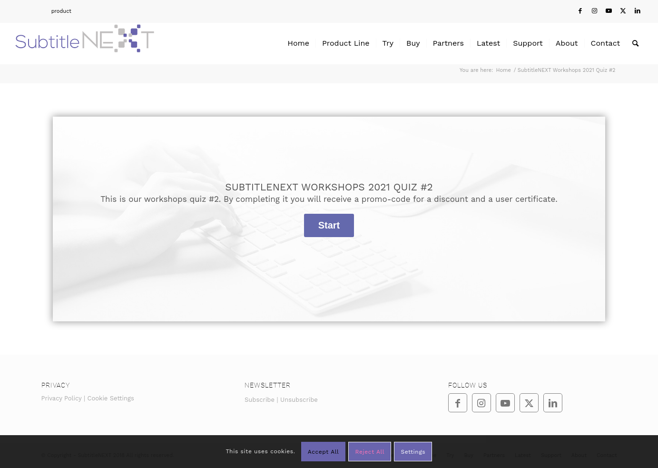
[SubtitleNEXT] (84, 43)
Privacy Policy (61, 398)
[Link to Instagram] (594, 11)
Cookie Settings (111, 398)
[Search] (635, 43)
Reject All (369, 451)
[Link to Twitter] (623, 11)
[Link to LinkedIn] (637, 11)
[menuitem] (42, 11)
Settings (413, 451)
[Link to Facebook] (580, 11)
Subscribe (260, 399)
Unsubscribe (299, 399)
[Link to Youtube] (609, 11)
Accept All (323, 451)
